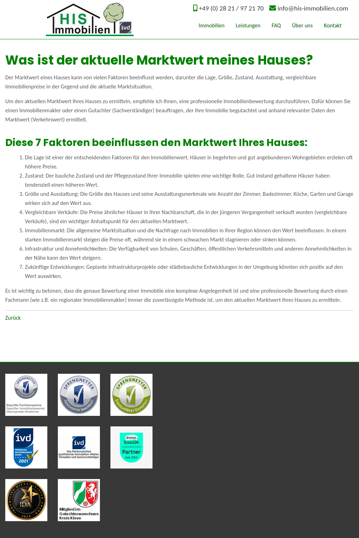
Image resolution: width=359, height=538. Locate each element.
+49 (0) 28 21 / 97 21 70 (231, 8)
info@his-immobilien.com (313, 8)
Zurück (13, 317)
